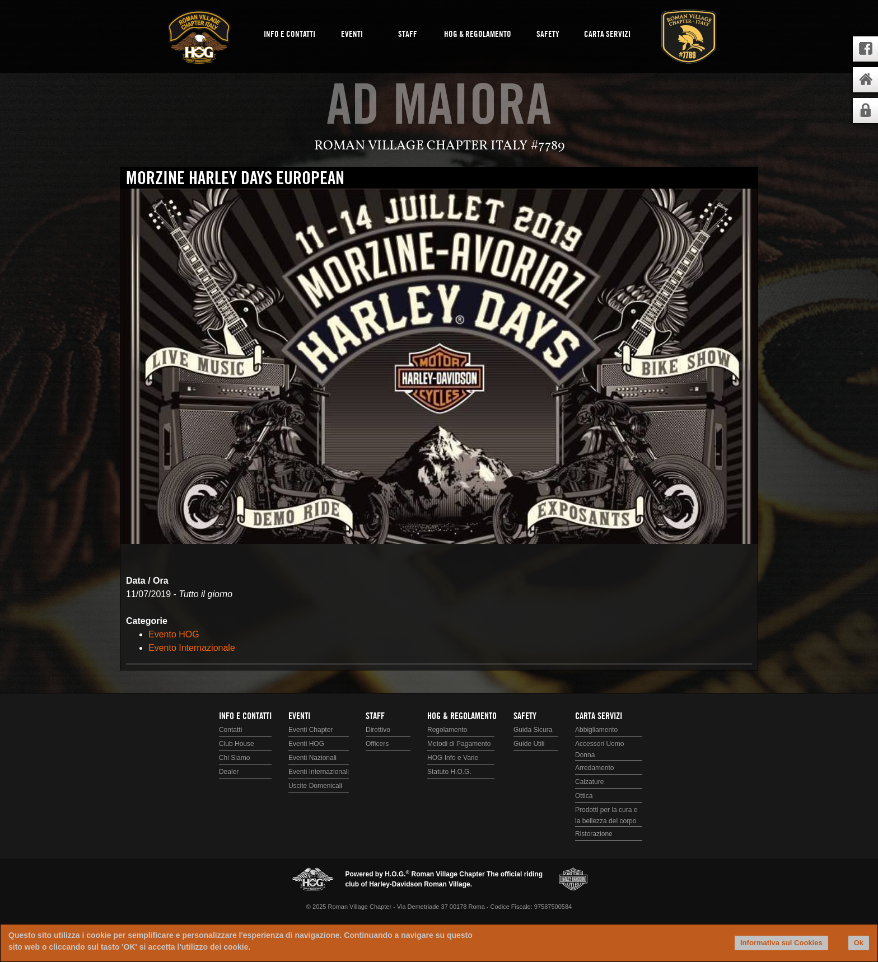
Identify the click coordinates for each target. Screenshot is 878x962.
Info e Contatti (289, 34)
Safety (547, 34)
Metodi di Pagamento (459, 744)
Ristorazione (594, 834)
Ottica (583, 796)
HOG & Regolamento (477, 34)
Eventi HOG (306, 744)
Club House (236, 744)
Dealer (229, 772)
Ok (858, 942)
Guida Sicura (532, 730)
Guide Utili (528, 744)
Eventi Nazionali (312, 758)
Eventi (352, 34)
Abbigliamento (596, 730)
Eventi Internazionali (318, 772)
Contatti (230, 730)
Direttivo (378, 730)
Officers (377, 744)
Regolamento (447, 730)
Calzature (589, 782)
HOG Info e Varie (452, 758)
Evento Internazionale (191, 648)
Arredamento (594, 768)
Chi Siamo (234, 758)
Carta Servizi (607, 34)
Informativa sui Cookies (781, 942)
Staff (407, 34)
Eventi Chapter (310, 730)
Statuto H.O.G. (449, 772)
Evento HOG (173, 634)
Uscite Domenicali (315, 786)
